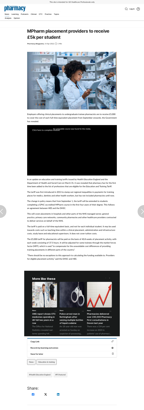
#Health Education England (39, 375)
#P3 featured (60, 375)
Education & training (46, 362)
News (34, 310)
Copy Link (72, 341)
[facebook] (33, 394)
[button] (109, 278)
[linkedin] (58, 394)
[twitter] (46, 394)
